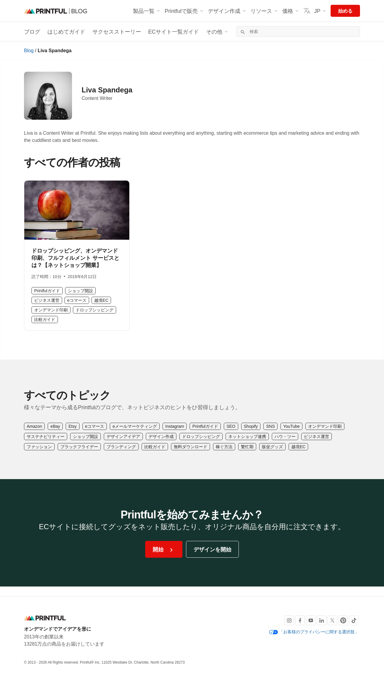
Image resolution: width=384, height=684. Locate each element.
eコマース (76, 300)
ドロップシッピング (94, 310)
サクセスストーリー (116, 31)
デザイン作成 (227, 10)
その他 (217, 31)
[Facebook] (300, 620)
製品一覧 (147, 10)
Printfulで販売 (184, 10)
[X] (332, 620)
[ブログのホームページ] (55, 11)
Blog (29, 50)
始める (345, 11)
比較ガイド (44, 319)
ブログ (32, 31)
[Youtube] (311, 620)
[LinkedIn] (321, 620)
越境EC (101, 300)
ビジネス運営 (46, 300)
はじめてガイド (66, 31)
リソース (264, 10)
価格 (291, 10)
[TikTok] (354, 620)
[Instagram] (289, 620)
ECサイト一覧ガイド (173, 31)
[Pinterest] (343, 620)
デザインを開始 (212, 549)
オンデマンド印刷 (51, 310)
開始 (164, 550)
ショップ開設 (80, 290)
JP (315, 10)
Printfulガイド (47, 290)
